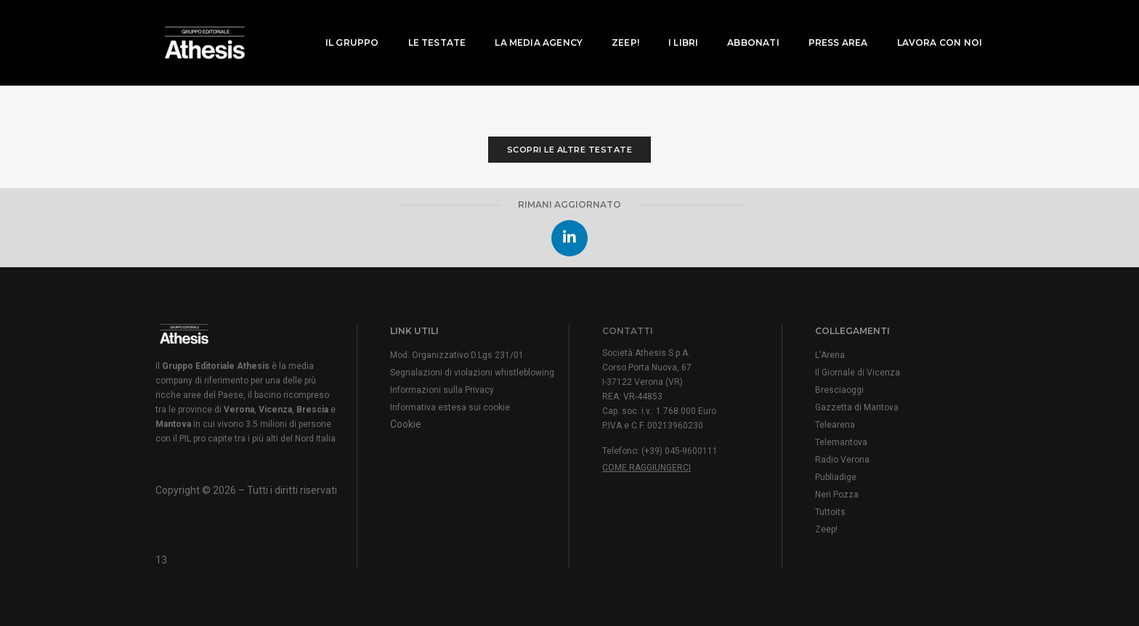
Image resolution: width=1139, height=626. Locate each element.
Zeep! (616, 25)
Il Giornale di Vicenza (857, 372)
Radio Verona (842, 460)
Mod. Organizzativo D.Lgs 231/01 (457, 355)
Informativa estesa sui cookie (450, 407)
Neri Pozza (837, 494)
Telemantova (841, 442)
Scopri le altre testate (570, 150)
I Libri (674, 25)
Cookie (405, 424)
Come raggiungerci (646, 468)
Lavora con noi (930, 25)
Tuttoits (830, 512)
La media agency (529, 25)
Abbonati (743, 25)
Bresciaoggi (839, 390)
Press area (829, 25)
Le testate (428, 25)
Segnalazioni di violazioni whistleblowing (472, 372)
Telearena (835, 425)
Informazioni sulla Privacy (442, 390)
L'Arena (830, 355)
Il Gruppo (343, 25)
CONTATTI (627, 330)
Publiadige (835, 477)
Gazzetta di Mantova (857, 407)
